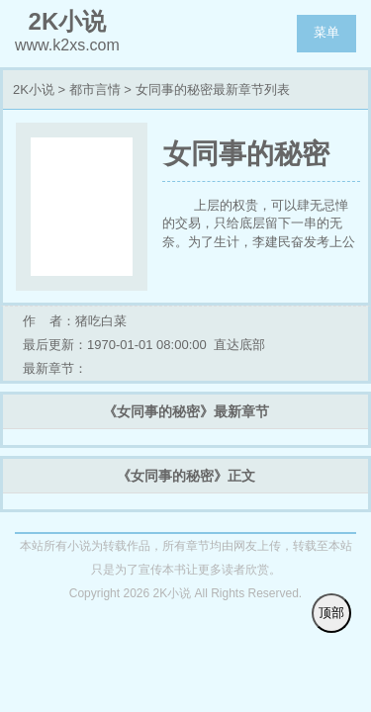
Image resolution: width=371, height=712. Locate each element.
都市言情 (95, 89)
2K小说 (33, 89)
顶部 (331, 612)
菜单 (326, 32)
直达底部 (239, 344)
